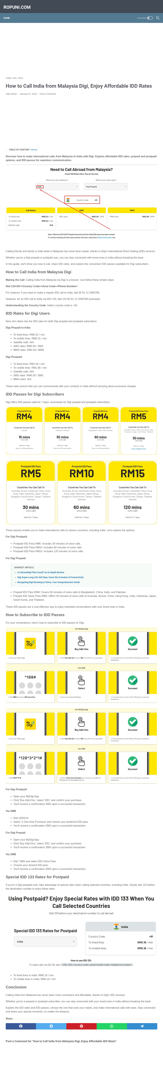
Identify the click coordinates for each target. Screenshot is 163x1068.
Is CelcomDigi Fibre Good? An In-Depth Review (40, 542)
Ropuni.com (86, 1063)
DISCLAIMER (120, 1056)
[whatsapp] (76, 944)
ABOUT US (41, 1056)
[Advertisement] (56, 45)
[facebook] (16, 944)
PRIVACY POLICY (102, 1056)
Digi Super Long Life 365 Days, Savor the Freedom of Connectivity (50, 547)
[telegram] (97, 944)
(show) (33, 154)
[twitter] (36, 944)
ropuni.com (19, 3)
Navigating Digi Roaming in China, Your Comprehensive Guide (48, 552)
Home (9, 12)
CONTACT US (56, 1056)
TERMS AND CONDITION (78, 1056)
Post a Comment (48, 98)
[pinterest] (56, 944)
